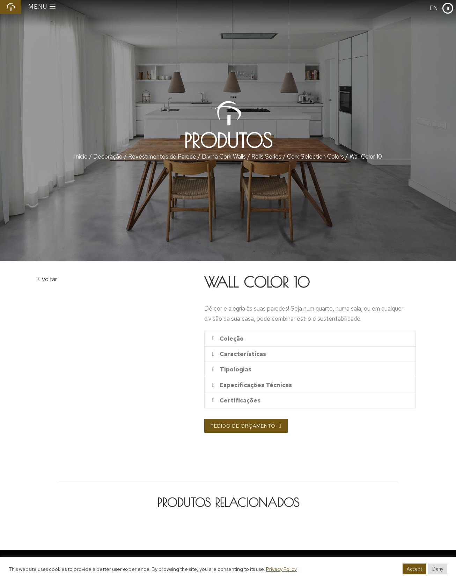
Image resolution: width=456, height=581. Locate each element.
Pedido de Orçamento (246, 432)
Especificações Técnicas (257, 390)
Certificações (241, 406)
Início (81, 156)
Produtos (228, 140)
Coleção (233, 339)
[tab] (310, 339)
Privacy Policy (281, 569)
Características (244, 356)
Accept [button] (414, 569)
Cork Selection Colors (315, 156)
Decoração (108, 156)
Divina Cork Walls (224, 156)
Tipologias (236, 373)
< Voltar (47, 279)
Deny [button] (437, 569)
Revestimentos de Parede (162, 156)
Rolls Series (266, 156)
